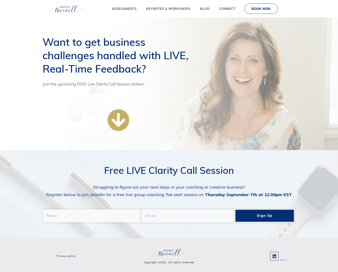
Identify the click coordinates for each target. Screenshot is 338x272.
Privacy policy (66, 256)
